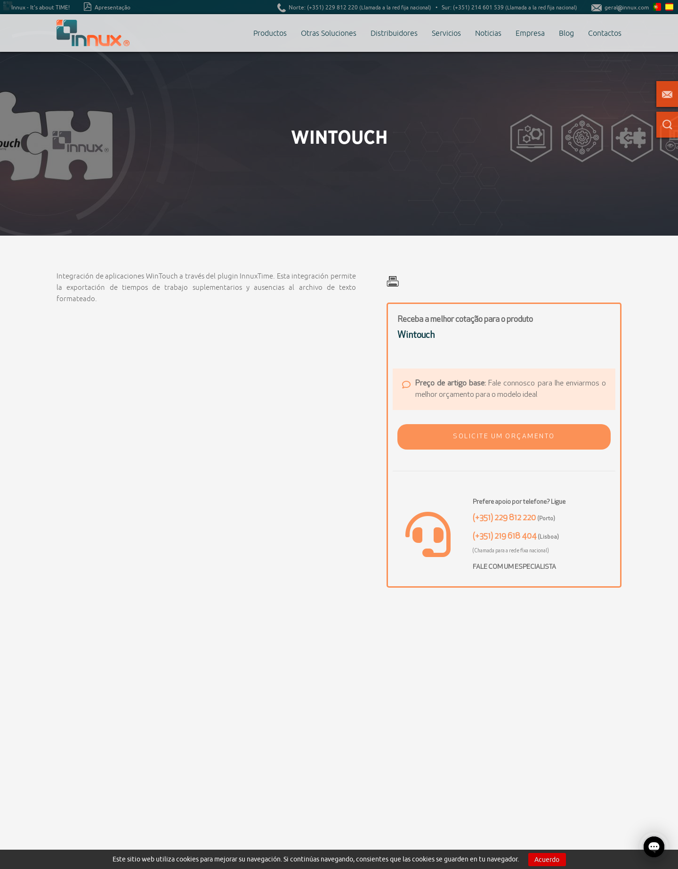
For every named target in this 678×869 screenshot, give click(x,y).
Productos (270, 33)
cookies (187, 859)
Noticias (488, 33)
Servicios (446, 33)
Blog (566, 33)
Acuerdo (546, 859)
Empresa (530, 33)
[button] (504, 437)
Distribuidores (394, 33)
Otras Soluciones (328, 33)
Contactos (605, 33)
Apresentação (107, 6)
